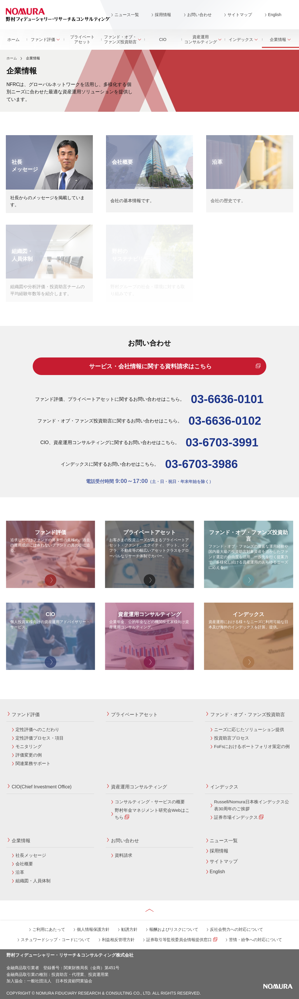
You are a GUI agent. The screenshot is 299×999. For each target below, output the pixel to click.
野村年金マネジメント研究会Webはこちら (152, 814)
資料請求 (123, 855)
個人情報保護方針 (93, 929)
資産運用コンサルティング (203, 39)
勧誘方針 (129, 929)
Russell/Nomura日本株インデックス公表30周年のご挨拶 (251, 805)
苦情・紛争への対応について (255, 939)
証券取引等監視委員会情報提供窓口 (181, 939)
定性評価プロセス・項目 (39, 737)
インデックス (243, 39)
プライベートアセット (82, 39)
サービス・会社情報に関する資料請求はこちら (173, 366)
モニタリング (28, 746)
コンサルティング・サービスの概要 (150, 801)
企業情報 (21, 840)
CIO (162, 39)
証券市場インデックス (238, 817)
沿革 (19, 872)
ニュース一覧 (126, 14)
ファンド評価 (45, 39)
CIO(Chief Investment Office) (42, 786)
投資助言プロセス (231, 737)
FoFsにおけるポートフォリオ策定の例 (252, 746)
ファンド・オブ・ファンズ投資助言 (122, 39)
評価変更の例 (28, 754)
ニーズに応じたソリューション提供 (249, 729)
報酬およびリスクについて (173, 929)
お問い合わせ (199, 14)
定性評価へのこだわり (37, 729)
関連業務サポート (33, 763)
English (274, 14)
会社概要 (24, 863)
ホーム (13, 39)
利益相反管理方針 (118, 939)
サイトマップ (239, 14)
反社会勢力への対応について (236, 929)
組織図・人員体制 (33, 880)
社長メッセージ (30, 855)
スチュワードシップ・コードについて (55, 939)
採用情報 (163, 14)
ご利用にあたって (48, 929)
